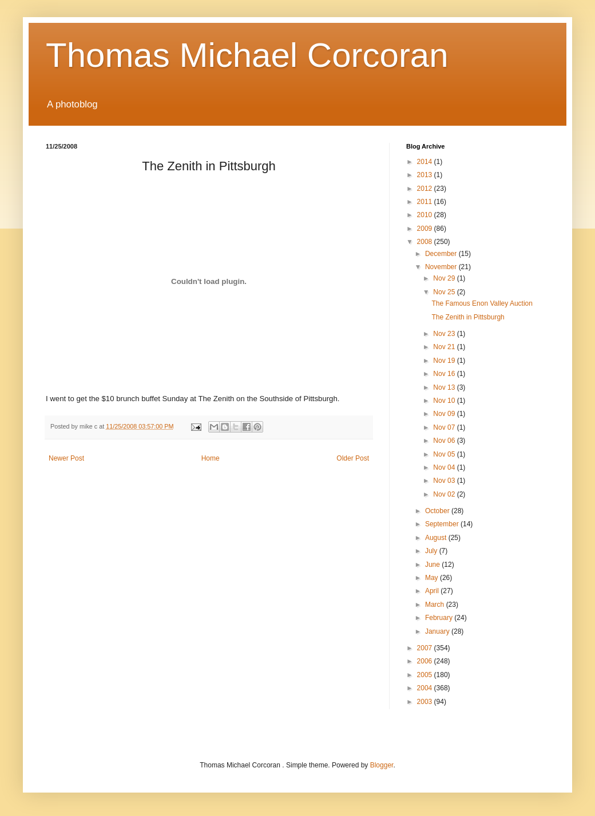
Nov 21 (445, 347)
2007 (425, 648)
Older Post (352, 458)
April (433, 591)
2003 (425, 702)
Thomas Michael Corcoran (247, 55)
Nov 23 (445, 334)
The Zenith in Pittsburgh (467, 317)
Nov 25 (445, 292)
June (433, 565)
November (442, 267)
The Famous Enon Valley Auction (482, 303)
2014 (425, 162)
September (443, 524)
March (435, 605)
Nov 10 (445, 401)
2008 (425, 242)
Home (210, 458)
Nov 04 (445, 467)
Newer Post (66, 458)
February (439, 618)
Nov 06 (445, 441)
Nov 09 (445, 414)
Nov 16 (445, 374)
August (437, 538)
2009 (425, 229)
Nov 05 (445, 454)
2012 (425, 189)
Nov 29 (445, 278)
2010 (425, 215)
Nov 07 (445, 427)
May (432, 578)
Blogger (382, 765)
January (438, 631)
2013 (425, 175)
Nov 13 (445, 387)
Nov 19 (445, 361)
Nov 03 (445, 481)
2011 (425, 202)
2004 (425, 688)
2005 (425, 675)
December (442, 254)
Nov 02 (445, 494)
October (438, 511)
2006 (425, 661)
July (432, 551)
